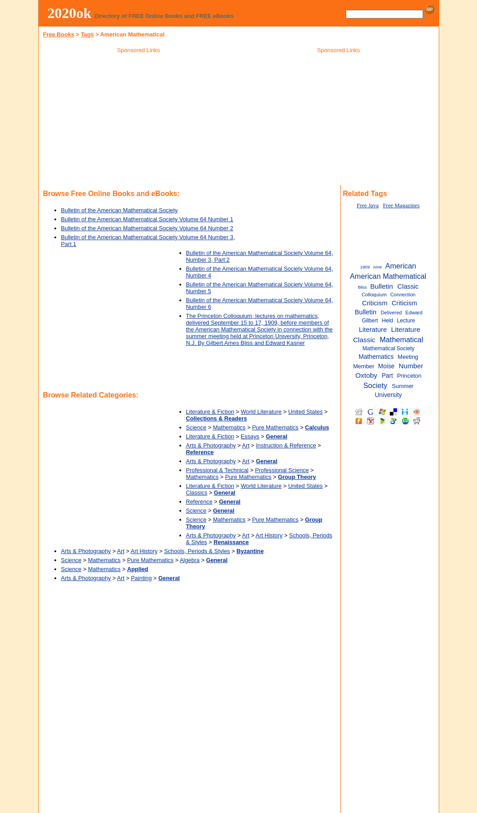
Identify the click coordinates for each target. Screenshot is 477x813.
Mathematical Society (388, 348)
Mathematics (229, 427)
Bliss (362, 287)
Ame (377, 266)
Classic (408, 286)
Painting (141, 578)
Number (411, 366)
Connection (402, 294)
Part (387, 375)
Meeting (408, 356)
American (400, 266)
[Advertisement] (138, 121)
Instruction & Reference (286, 445)
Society (375, 385)
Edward (414, 312)
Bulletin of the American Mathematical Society (119, 210)
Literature (373, 329)
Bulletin (381, 286)
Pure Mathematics (275, 427)
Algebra (190, 560)
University (388, 395)
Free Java (368, 205)
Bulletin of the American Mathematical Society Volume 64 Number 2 (147, 228)
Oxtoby (367, 375)
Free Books (59, 34)
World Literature (261, 411)
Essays (250, 436)
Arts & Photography (211, 445)
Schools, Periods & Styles (197, 551)
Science (196, 427)
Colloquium (374, 294)
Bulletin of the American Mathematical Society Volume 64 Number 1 (147, 219)
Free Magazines (401, 205)
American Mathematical (388, 276)
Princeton (409, 375)
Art (245, 445)
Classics (197, 492)
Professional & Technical (217, 470)
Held (387, 320)
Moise (386, 366)
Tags (87, 34)
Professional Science (282, 470)
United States (305, 411)
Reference (199, 501)
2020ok (70, 13)
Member (363, 366)
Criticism (374, 303)
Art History (269, 535)
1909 (365, 266)
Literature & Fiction (210, 411)
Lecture (406, 320)
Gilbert (370, 320)
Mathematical (402, 339)
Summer (402, 386)
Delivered (391, 312)
